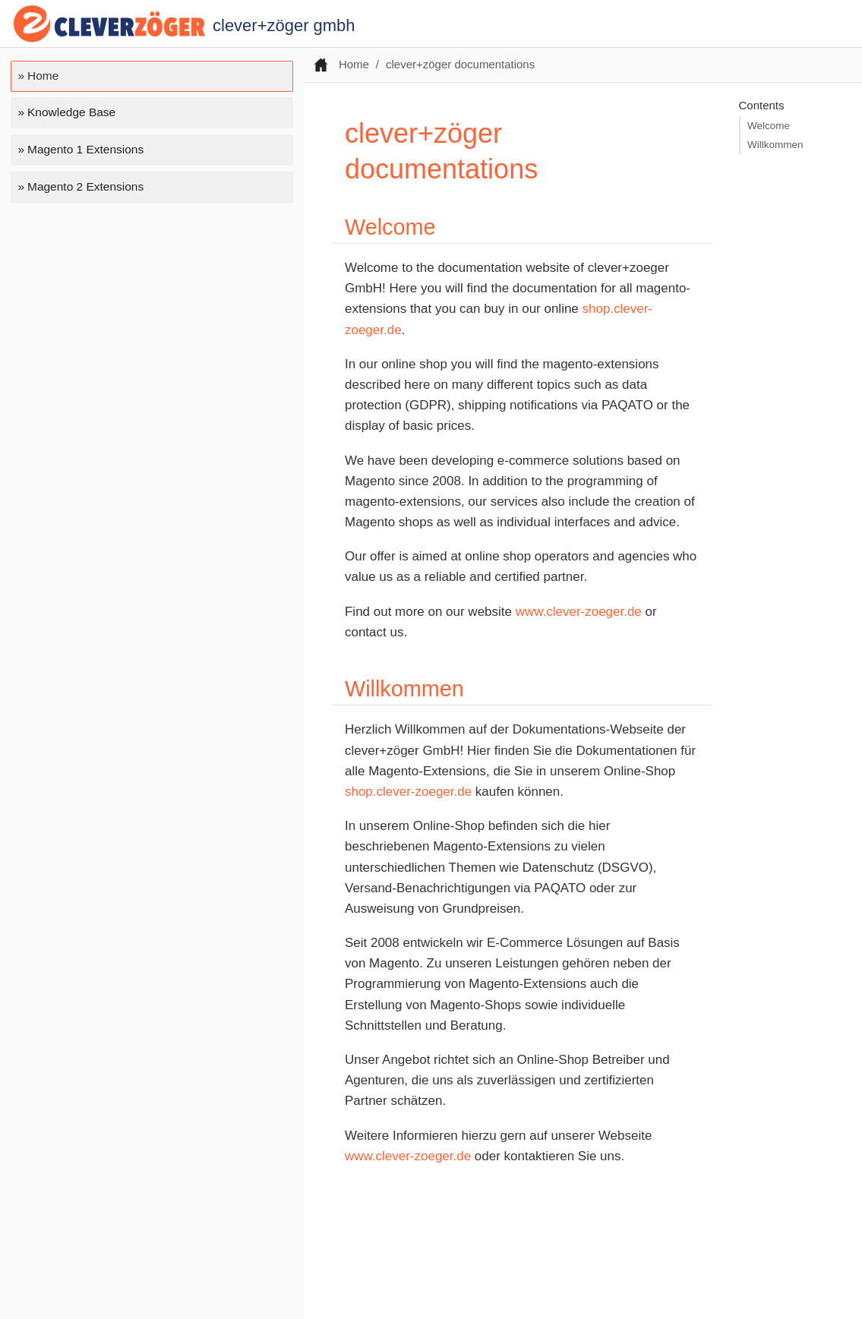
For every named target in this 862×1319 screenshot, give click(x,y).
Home (42, 75)
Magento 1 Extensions (85, 149)
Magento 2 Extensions (85, 186)
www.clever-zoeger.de (579, 611)
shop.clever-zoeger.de (408, 791)
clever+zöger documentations (460, 64)
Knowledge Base (71, 112)
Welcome (768, 125)
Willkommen (775, 144)
